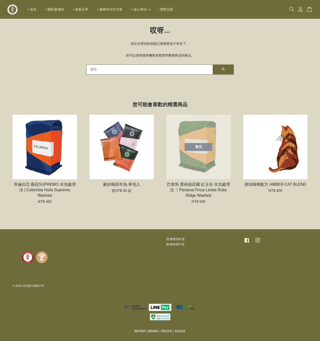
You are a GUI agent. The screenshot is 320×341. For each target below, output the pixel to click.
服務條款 (153, 331)
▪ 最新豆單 (80, 9)
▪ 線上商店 (141, 9)
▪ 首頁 (32, 9)
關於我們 (140, 331)
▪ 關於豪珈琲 (55, 9)
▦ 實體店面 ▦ (175, 239)
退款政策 (180, 331)
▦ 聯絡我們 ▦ (175, 244)
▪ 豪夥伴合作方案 (110, 9)
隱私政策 (166, 331)
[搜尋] (149, 69)
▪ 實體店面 (165, 9)
